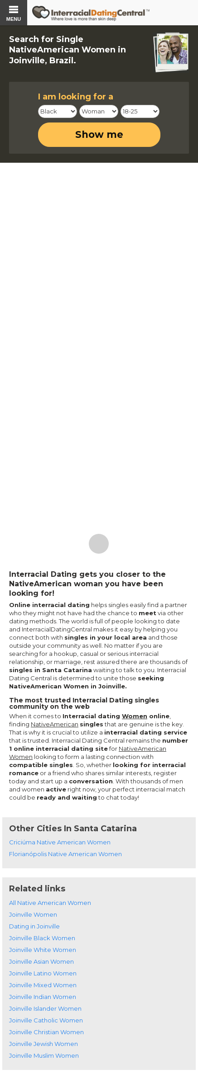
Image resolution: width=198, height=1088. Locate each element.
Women (134, 716)
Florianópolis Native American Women (65, 853)
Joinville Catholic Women (46, 1020)
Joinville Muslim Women (44, 1055)
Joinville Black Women (42, 938)
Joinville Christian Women (46, 1032)
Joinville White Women (42, 949)
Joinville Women (33, 914)
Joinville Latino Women (43, 973)
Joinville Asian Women (41, 961)
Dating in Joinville (34, 926)
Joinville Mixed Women (43, 985)
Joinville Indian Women (42, 996)
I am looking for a (75, 97)
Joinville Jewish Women (43, 1043)
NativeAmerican (54, 724)
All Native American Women (50, 902)
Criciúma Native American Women (60, 842)
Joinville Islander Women (45, 1008)
